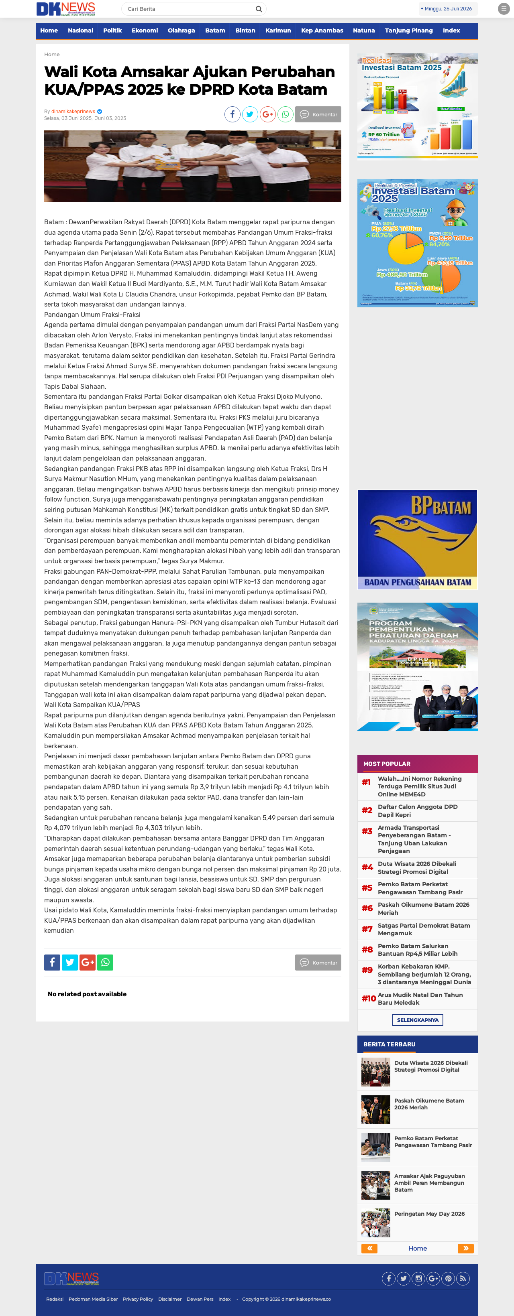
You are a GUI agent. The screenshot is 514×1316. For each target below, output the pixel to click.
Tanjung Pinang (409, 30)
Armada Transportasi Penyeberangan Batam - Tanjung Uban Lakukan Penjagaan (414, 839)
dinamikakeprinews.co (306, 1299)
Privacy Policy (138, 1299)
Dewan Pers (200, 1299)
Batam (215, 30)
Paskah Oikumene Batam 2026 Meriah (423, 908)
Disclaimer (170, 1299)
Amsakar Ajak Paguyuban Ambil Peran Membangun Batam (429, 1183)
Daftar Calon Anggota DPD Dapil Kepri (418, 810)
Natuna (364, 30)
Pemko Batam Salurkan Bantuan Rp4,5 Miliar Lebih (418, 950)
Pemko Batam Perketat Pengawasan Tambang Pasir (420, 888)
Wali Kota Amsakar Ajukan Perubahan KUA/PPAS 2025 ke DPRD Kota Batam (189, 80)
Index (451, 30)
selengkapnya (418, 1020)
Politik (112, 30)
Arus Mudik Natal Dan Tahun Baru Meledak (420, 999)
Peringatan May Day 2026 (429, 1213)
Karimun (278, 30)
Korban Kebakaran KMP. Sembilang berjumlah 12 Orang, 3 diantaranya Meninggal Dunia (424, 974)
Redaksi (54, 1299)
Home (49, 30)
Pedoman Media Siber (93, 1299)
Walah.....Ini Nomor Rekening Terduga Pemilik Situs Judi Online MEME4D (420, 786)
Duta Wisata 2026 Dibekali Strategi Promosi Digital (417, 867)
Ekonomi (145, 30)
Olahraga (181, 30)
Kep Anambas (322, 30)
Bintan (245, 30)
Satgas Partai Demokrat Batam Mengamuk (424, 929)
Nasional (80, 30)
